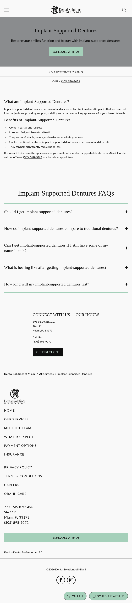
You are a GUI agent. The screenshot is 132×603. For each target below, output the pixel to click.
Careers (11, 485)
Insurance (14, 454)
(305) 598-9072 (70, 81)
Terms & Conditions (23, 476)
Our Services (16, 419)
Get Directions (47, 352)
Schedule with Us (66, 51)
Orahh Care (15, 493)
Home (9, 410)
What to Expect (19, 437)
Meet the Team (17, 428)
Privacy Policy (18, 467)
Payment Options (20, 445)
